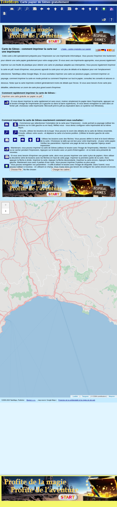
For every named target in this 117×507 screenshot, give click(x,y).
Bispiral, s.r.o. (31, 400)
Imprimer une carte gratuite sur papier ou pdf (22, 96)
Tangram (85, 396)
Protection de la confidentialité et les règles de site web (76, 400)
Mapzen (112, 396)
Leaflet (75, 396)
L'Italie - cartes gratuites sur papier (76, 49)
